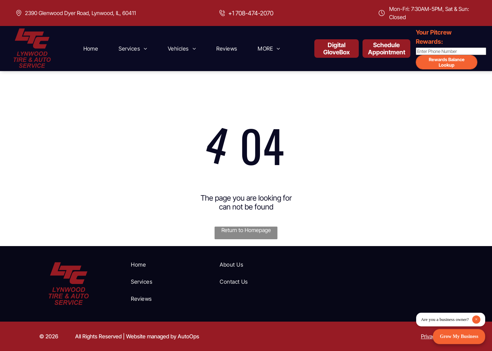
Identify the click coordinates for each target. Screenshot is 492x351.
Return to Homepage (246, 230)
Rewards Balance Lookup (447, 62)
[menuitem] (91, 48)
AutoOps (188, 336)
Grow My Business (459, 336)
